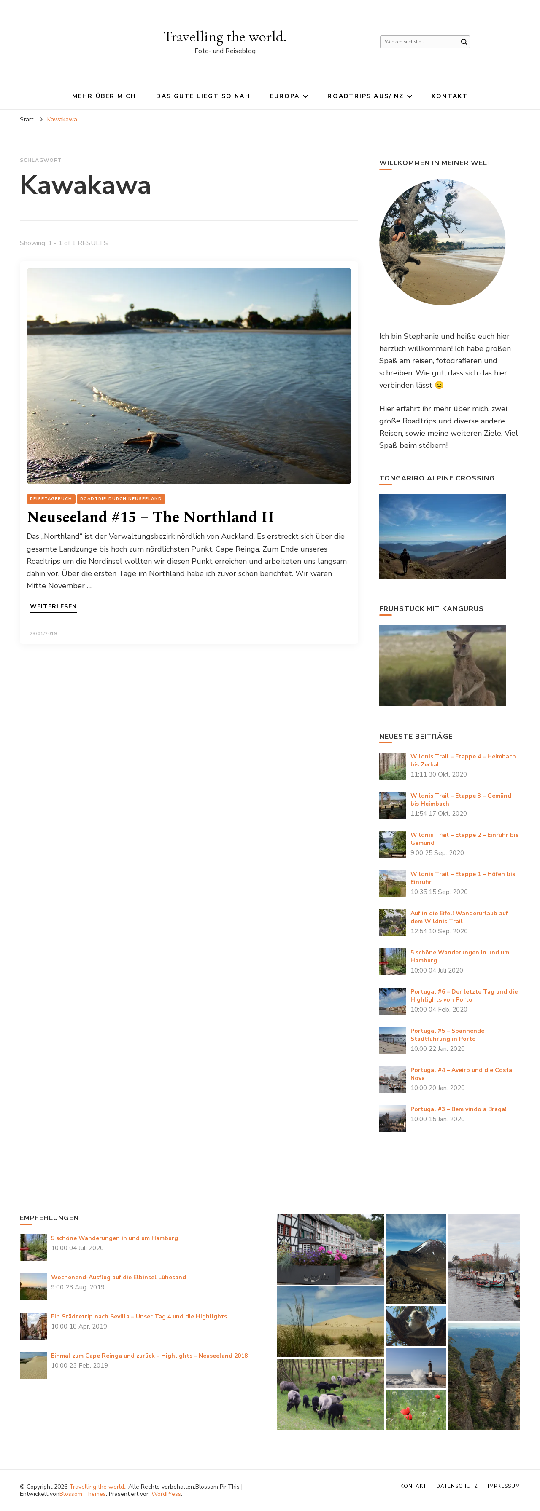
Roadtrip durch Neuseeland (121, 499)
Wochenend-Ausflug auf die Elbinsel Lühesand (118, 1277)
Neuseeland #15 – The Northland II (151, 517)
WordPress (166, 1494)
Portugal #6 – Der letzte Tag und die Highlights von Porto (464, 996)
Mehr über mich (104, 96)
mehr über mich (460, 409)
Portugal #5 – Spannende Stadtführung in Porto (447, 1035)
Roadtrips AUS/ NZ (365, 96)
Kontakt (450, 96)
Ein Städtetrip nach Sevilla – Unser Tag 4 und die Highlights (139, 1317)
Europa (285, 96)
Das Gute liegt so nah (203, 96)
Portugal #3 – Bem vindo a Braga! (458, 1109)
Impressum (504, 1486)
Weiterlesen (53, 607)
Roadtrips (419, 421)
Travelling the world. (224, 36)
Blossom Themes (82, 1494)
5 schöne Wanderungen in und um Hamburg (114, 1238)
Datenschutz (457, 1486)
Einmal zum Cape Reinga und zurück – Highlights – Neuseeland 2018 (149, 1356)
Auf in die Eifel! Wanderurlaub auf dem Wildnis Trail (459, 917)
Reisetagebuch (51, 499)
